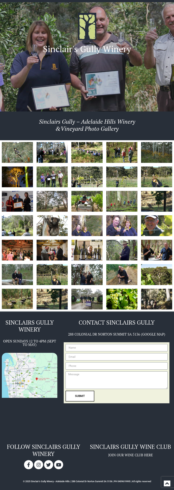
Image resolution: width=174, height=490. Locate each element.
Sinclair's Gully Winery (87, 49)
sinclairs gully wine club (130, 446)
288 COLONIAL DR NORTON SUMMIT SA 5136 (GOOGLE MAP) (116, 334)
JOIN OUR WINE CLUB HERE (130, 455)
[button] (87, 64)
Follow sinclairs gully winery (43, 450)
